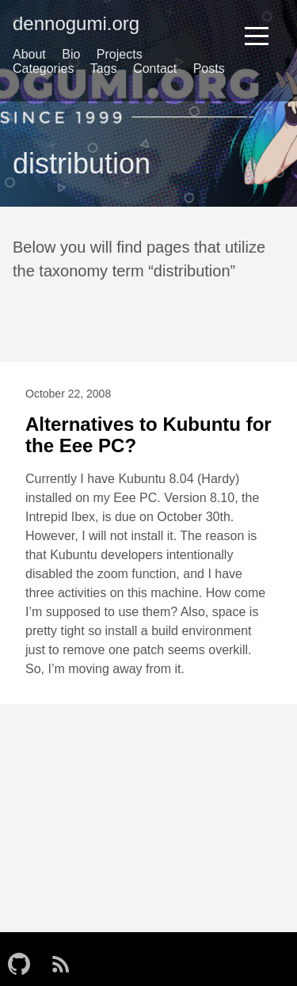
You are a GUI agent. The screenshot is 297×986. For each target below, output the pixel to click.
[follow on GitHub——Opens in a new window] (23, 959)
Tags (103, 68)
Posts (209, 68)
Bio (71, 54)
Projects (120, 54)
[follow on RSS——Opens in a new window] (65, 959)
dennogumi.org (76, 23)
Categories (43, 68)
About (29, 54)
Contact (155, 68)
